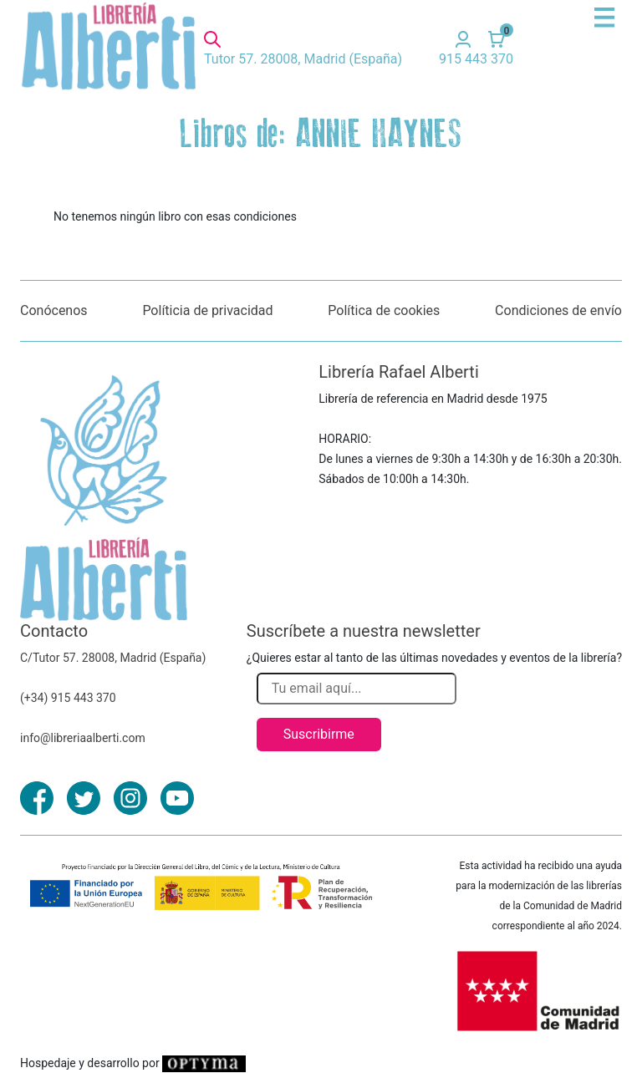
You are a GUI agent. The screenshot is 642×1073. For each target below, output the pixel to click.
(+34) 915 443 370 (68, 697)
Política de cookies (384, 310)
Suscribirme (318, 734)
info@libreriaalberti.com (82, 738)
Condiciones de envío (558, 310)
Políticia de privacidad (207, 310)
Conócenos (54, 310)
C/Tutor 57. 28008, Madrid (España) (113, 657)
